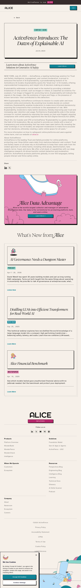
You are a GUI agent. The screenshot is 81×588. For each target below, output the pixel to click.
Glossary (52, 484)
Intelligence (8, 456)
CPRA (40, 537)
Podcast (52, 491)
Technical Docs (54, 481)
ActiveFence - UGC (56, 449)
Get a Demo (40, 421)
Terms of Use (41, 542)
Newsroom (8, 505)
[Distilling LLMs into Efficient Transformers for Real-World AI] (40, 308)
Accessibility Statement (40, 532)
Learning (52, 477)
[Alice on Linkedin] (32, 431)
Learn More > (40, 216)
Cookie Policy (40, 546)
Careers (7, 513)
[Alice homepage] (9, 8)
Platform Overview (11, 442)
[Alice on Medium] (44, 431)
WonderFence (9, 449)
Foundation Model (55, 442)
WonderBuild (9, 446)
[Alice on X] (36, 431)
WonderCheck (9, 453)
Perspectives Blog (56, 467)
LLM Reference (40, 551)
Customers (8, 467)
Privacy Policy (40, 527)
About (6, 502)
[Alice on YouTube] (40, 431)
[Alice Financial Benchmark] (40, 359)
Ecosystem (8, 470)
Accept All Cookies (19, 582)
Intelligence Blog (55, 474)
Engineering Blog (55, 470)
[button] (73, 8)
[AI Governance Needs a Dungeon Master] (40, 255)
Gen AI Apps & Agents (57, 446)
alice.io (35, 134)
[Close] (36, 560)
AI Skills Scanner (55, 488)
